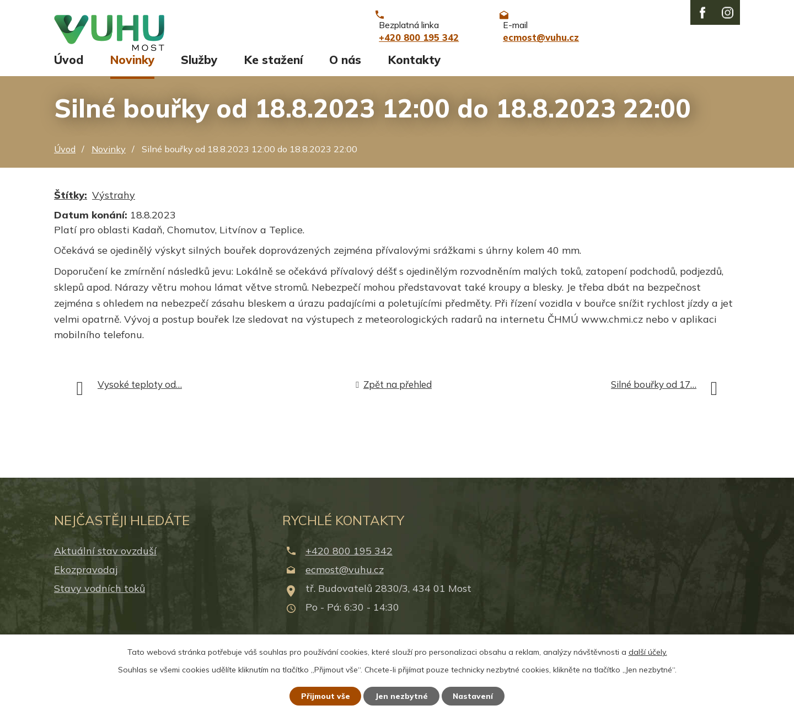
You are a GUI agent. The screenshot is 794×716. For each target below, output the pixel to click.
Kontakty (414, 70)
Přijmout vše (325, 696)
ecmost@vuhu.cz (344, 579)
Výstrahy (113, 205)
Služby (199, 70)
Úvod (68, 70)
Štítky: (70, 205)
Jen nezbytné (401, 696)
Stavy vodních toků (99, 598)
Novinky (132, 70)
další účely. (648, 651)
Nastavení (474, 696)
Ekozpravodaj (85, 579)
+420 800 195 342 (349, 560)
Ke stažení (273, 70)
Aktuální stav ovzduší (105, 560)
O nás (345, 70)
